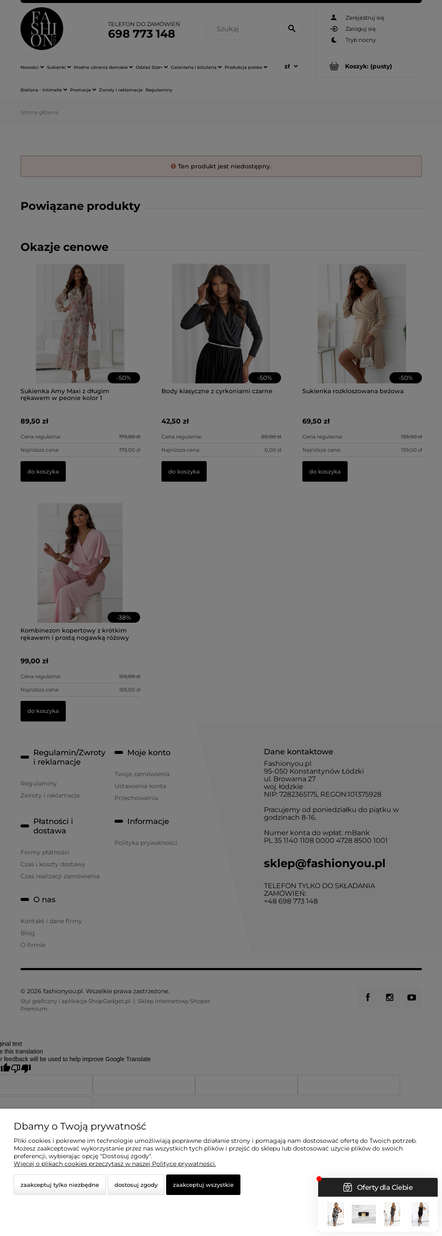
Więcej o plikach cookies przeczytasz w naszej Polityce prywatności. (115, 1164)
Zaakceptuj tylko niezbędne (59, 1184)
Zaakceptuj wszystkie (203, 1184)
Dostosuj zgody (136, 1184)
